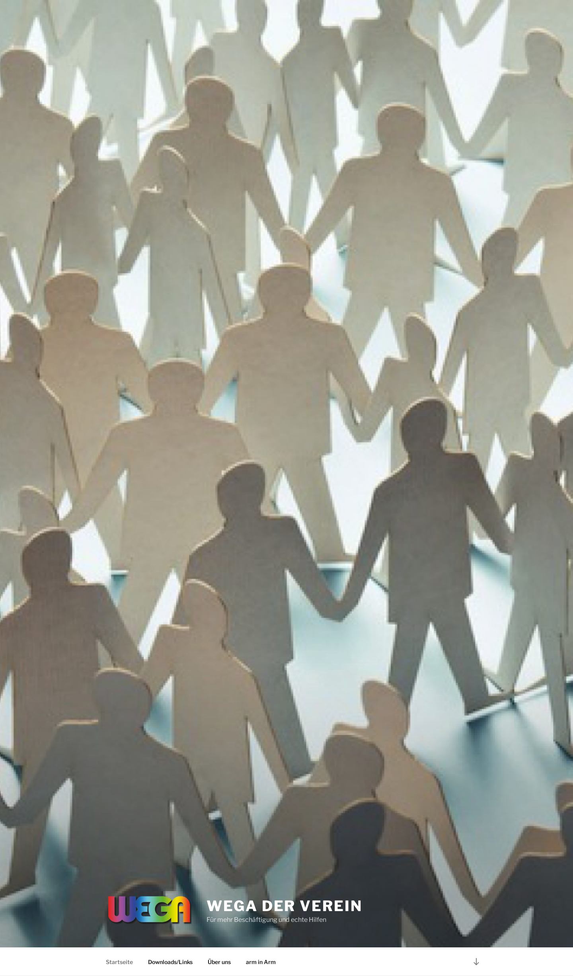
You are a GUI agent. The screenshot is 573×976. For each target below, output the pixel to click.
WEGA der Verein (284, 906)
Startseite (119, 961)
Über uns (219, 961)
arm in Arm (261, 961)
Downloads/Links (170, 961)
